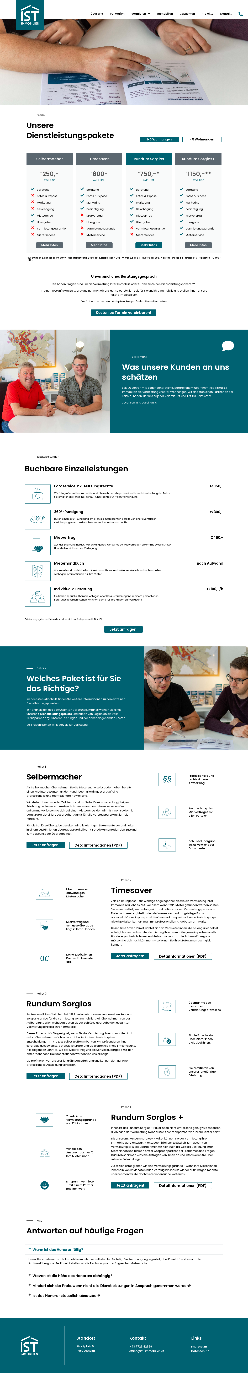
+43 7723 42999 (140, 1347)
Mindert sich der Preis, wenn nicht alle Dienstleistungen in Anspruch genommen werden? (112, 1286)
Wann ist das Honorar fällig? (58, 1250)
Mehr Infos (49, 245)
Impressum (199, 1347)
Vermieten (140, 13)
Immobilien (165, 14)
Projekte (207, 14)
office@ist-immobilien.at (146, 1352)
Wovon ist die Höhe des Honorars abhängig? (72, 1276)
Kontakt (226, 14)
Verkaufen (117, 14)
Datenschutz (200, 1352)
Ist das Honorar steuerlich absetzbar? (66, 1296)
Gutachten (187, 14)
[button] (159, 139)
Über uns (97, 14)
